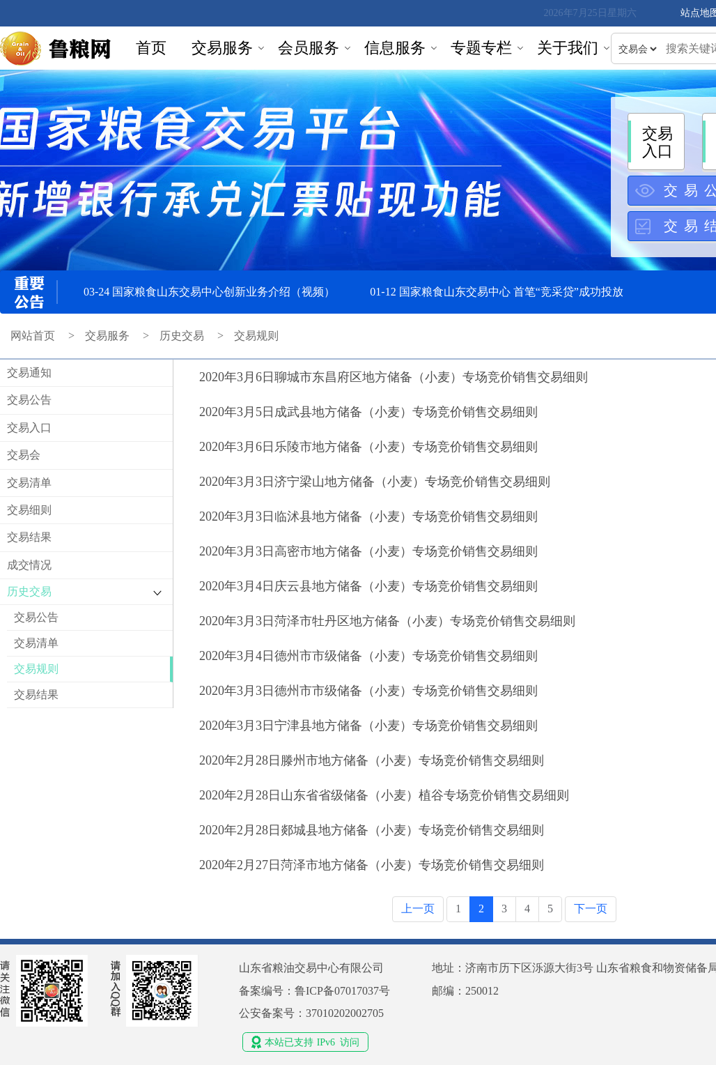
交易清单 (29, 483)
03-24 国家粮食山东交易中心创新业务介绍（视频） (209, 292)
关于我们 (567, 47)
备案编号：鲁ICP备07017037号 (314, 991)
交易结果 (29, 537)
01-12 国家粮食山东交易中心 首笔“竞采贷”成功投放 (496, 292)
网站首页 (32, 336)
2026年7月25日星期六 (590, 13)
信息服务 (395, 47)
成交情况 (29, 565)
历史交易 (181, 336)
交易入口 (29, 428)
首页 (151, 47)
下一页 (590, 908)
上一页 (418, 908)
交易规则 (256, 336)
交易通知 (29, 372)
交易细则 (29, 510)
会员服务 (308, 47)
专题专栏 (481, 47)
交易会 (23, 455)
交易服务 (222, 47)
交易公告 (29, 400)
